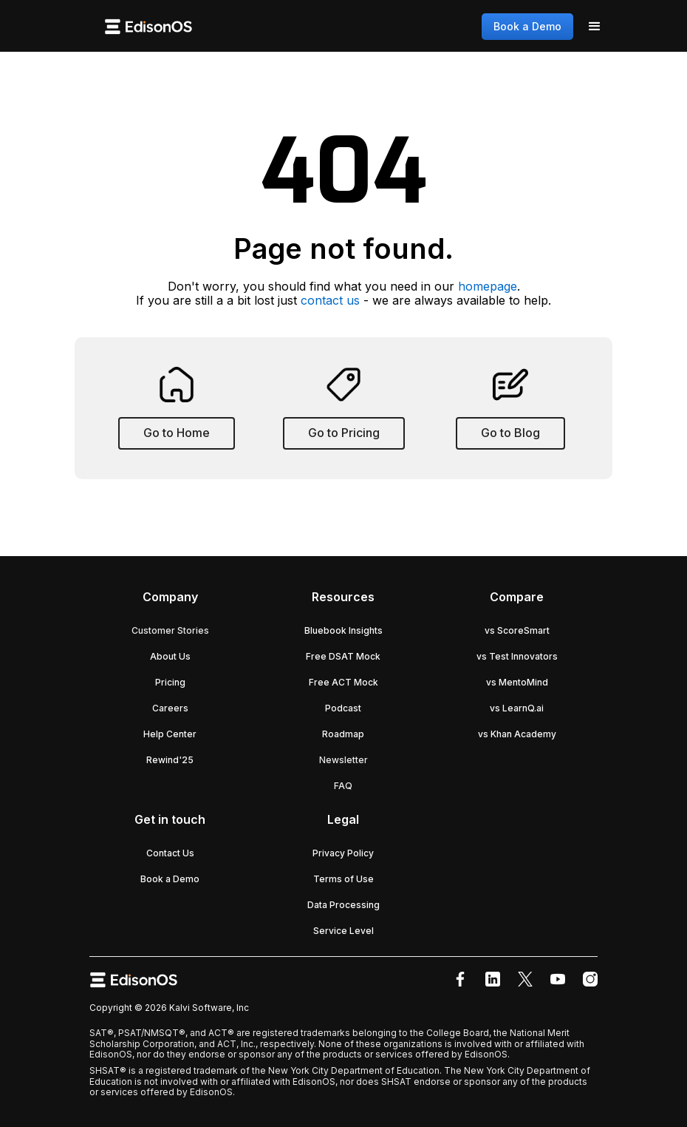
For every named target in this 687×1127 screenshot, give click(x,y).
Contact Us (170, 853)
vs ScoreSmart (517, 630)
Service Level (343, 930)
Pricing (170, 682)
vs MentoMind (517, 682)
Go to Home (176, 432)
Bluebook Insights (343, 630)
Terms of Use (343, 878)
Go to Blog (510, 432)
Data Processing (343, 904)
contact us (330, 300)
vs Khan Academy (517, 734)
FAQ (343, 785)
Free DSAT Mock (343, 656)
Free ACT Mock (343, 682)
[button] (594, 26)
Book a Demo (527, 26)
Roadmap (343, 734)
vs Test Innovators (517, 656)
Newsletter (343, 759)
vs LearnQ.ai (517, 708)
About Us (170, 656)
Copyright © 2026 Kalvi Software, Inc (169, 1007)
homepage (487, 286)
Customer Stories (170, 630)
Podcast (343, 708)
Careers (170, 708)
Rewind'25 (170, 759)
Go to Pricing (344, 432)
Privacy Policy (343, 853)
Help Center (169, 734)
